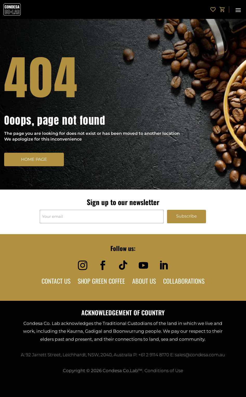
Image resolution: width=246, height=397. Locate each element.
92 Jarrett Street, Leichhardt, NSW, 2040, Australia (79, 354)
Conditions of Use (163, 370)
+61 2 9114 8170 (153, 354)
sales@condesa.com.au (200, 354)
